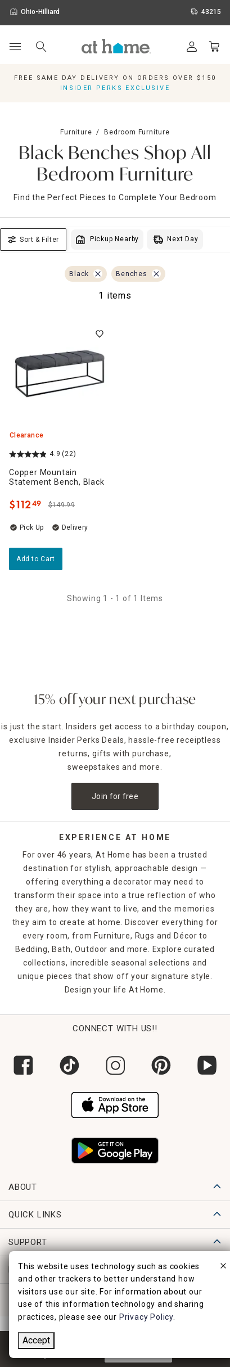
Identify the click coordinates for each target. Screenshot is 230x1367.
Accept (36, 1340)
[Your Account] (192, 46)
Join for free (115, 796)
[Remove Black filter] (97, 273)
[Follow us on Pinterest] (160, 1065)
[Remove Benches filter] (156, 273)
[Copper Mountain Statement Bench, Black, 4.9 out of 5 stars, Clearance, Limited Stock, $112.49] (60, 374)
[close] (223, 1267)
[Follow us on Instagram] (115, 1065)
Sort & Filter (33, 239)
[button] (116, 46)
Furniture (76, 132)
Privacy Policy (146, 1316)
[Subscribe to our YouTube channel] (207, 1065)
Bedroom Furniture (137, 132)
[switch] (99, 334)
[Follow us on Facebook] (23, 1065)
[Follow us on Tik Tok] (69, 1065)
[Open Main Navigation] (15, 47)
